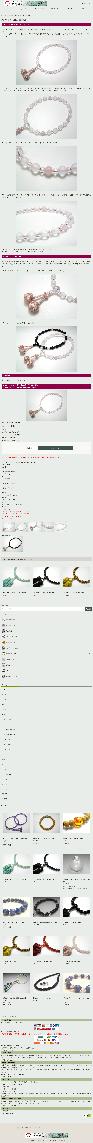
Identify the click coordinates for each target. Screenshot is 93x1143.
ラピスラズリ (6, 754)
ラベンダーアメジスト (8, 734)
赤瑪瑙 (4, 710)
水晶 (12, 435)
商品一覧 (23, 9)
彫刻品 (6, 665)
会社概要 (70, 9)
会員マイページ (39, 1128)
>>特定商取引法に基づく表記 (10, 1111)
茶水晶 (4, 700)
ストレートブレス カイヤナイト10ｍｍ (14, 922)
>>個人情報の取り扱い (8, 1113)
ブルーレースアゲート (8, 729)
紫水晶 (4, 705)
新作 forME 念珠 (9, 15)
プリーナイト (6, 739)
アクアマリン (6, 749)
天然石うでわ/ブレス (12, 648)
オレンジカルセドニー (8, 744)
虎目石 (4, 715)
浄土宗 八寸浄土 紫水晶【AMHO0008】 (15, 838)
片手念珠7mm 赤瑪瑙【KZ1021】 (43, 961)
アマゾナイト (6, 789)
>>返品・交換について (8, 1060)
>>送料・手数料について (8, 1077)
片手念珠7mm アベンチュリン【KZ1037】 (15, 593)
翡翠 (3, 759)
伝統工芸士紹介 (39, 9)
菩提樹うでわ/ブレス (12, 654)
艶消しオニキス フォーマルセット (43, 998)
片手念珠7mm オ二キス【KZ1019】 (44, 593)
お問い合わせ (85, 9)
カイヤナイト (6, 769)
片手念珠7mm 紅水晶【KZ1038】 (73, 961)
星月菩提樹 (5, 799)
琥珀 (3, 764)
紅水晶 (18, 435)
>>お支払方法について (8, 1050)
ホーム (8, 9)
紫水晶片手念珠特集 (11, 676)
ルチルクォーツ (6, 779)
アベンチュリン (6, 719)
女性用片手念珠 (10, 625)
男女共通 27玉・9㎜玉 (10, 636)
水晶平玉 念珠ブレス (10, 659)
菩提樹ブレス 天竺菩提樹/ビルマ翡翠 (43, 838)
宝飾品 (6, 670)
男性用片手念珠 (10, 631)
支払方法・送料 (54, 9)
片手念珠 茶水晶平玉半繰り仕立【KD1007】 (46, 922)
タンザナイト (6, 784)
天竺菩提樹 (5, 794)
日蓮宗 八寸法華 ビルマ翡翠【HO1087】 (14, 998)
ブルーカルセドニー (8, 774)
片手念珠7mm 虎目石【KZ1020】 (73, 593)
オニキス (4, 724)
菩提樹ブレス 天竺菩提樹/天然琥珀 (73, 838)
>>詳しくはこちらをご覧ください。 (12, 1106)
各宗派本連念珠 (10, 642)
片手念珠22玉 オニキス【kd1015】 (74, 922)
